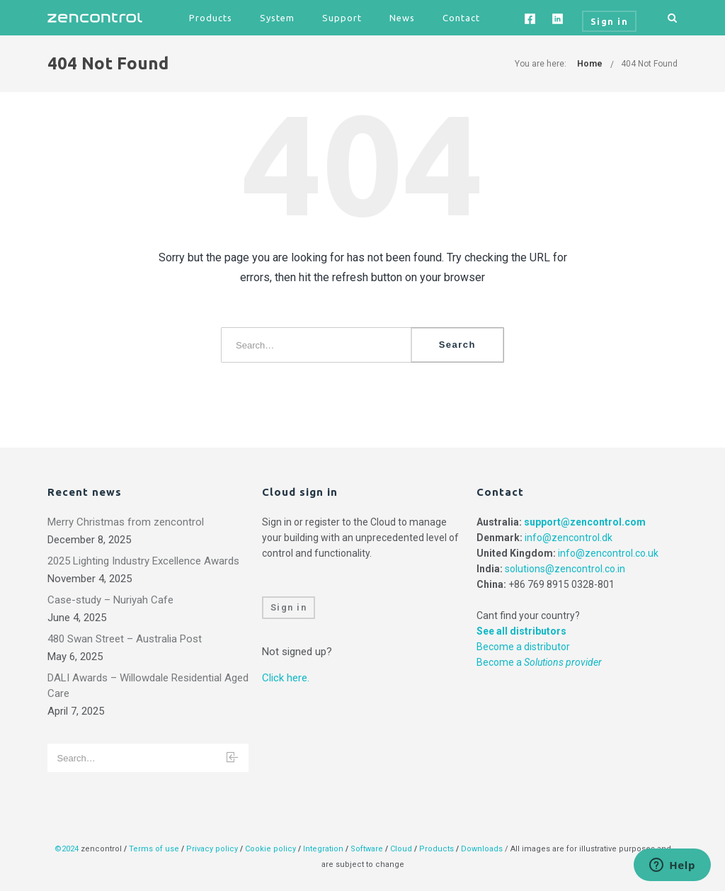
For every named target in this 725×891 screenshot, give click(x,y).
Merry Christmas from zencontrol (125, 522)
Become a (539, 662)
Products (210, 18)
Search (457, 344)
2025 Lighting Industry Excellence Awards (143, 561)
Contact (461, 18)
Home (590, 64)
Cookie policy (270, 848)
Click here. (285, 677)
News (402, 18)
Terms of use (154, 848)
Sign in (288, 607)
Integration (323, 848)
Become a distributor (523, 646)
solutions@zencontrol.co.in (565, 568)
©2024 (67, 848)
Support (342, 18)
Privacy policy (212, 848)
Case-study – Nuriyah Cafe (110, 600)
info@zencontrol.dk (568, 537)
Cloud (402, 848)
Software (366, 848)
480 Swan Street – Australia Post (124, 638)
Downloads (482, 848)
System (277, 18)
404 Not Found (649, 64)
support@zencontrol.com (585, 522)
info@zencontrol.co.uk (608, 553)
